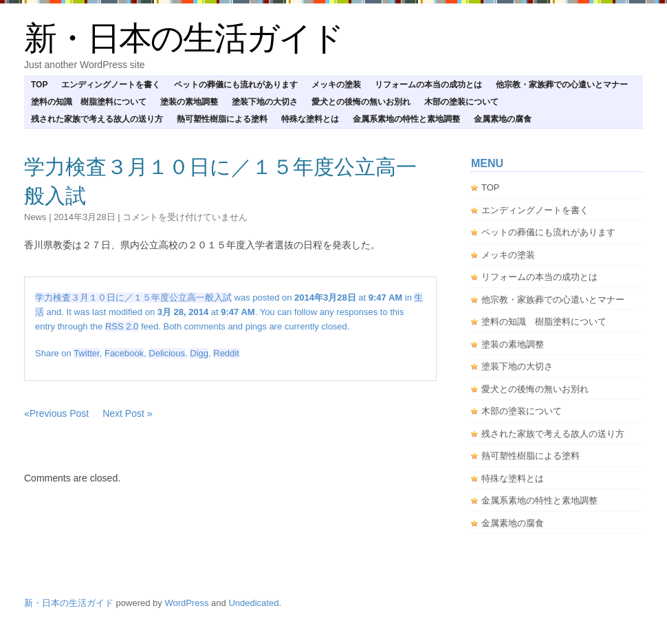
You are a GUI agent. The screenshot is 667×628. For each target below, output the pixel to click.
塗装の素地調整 (189, 102)
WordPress (186, 603)
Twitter (87, 353)
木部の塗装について (461, 102)
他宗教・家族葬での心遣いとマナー (562, 84)
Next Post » (127, 413)
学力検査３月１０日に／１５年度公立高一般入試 (133, 297)
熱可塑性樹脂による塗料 (222, 119)
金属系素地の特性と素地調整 (406, 119)
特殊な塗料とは (310, 119)
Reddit (226, 353)
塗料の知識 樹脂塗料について (88, 102)
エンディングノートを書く (110, 84)
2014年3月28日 (85, 217)
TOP (39, 84)
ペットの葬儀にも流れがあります (236, 84)
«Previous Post (56, 413)
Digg (199, 353)
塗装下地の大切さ (265, 102)
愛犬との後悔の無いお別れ (361, 102)
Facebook (124, 353)
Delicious (167, 353)
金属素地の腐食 (503, 119)
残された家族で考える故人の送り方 (97, 119)
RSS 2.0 (121, 326)
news (35, 217)
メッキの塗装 (336, 84)
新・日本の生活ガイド (183, 38)
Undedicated (253, 603)
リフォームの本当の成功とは (428, 84)
